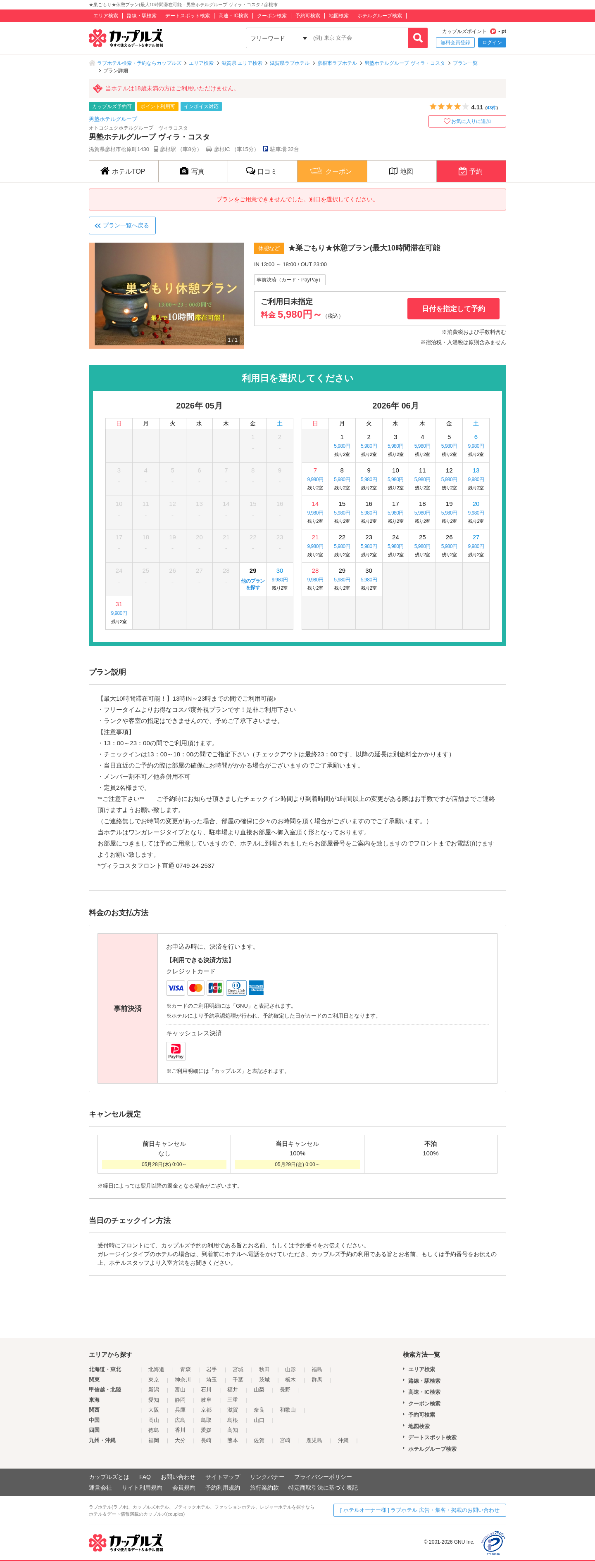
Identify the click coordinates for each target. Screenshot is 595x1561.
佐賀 (259, 1440)
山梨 (259, 1389)
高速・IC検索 (233, 16)
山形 (290, 1369)
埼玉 (211, 1380)
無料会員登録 (455, 42)
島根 (232, 1420)
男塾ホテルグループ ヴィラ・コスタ (404, 63)
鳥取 (206, 1420)
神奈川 (183, 1380)
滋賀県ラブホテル (289, 63)
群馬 (317, 1380)
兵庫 (180, 1410)
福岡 (153, 1440)
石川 (206, 1389)
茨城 (264, 1380)
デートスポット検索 (187, 16)
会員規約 (183, 1487)
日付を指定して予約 (453, 309)
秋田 (264, 1369)
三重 (232, 1400)
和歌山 (288, 1410)
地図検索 (339, 16)
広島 (180, 1420)
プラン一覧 (465, 63)
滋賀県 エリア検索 (241, 63)
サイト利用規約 (142, 1487)
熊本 (232, 1440)
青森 (185, 1369)
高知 (232, 1430)
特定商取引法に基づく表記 (323, 1487)
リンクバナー (267, 1477)
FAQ (145, 1477)
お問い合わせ (178, 1477)
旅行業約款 (264, 1487)
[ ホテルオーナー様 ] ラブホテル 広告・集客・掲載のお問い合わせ (420, 1510)
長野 (285, 1389)
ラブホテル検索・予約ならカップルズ (139, 63)
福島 (317, 1369)
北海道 (156, 1369)
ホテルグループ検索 (379, 16)
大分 (180, 1440)
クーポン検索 (272, 16)
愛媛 (206, 1430)
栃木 (290, 1380)
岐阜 (206, 1400)
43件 (491, 107)
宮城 (238, 1369)
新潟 (153, 1389)
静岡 (180, 1400)
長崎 (206, 1440)
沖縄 (343, 1440)
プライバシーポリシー (323, 1477)
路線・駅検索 (142, 16)
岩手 (211, 1369)
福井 (232, 1389)
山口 (259, 1420)
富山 (180, 1389)
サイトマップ (222, 1477)
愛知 (153, 1400)
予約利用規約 (222, 1487)
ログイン (492, 42)
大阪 (153, 1410)
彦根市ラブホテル (337, 63)
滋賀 (232, 1410)
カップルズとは (109, 1477)
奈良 (259, 1410)
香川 (180, 1430)
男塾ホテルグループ (113, 119)
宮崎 (285, 1440)
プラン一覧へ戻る (126, 225)
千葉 (238, 1380)
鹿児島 (314, 1440)
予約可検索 (307, 16)
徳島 (153, 1430)
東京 (153, 1380)
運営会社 (100, 1487)
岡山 (153, 1420)
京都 (206, 1410)
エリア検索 (105, 16)
